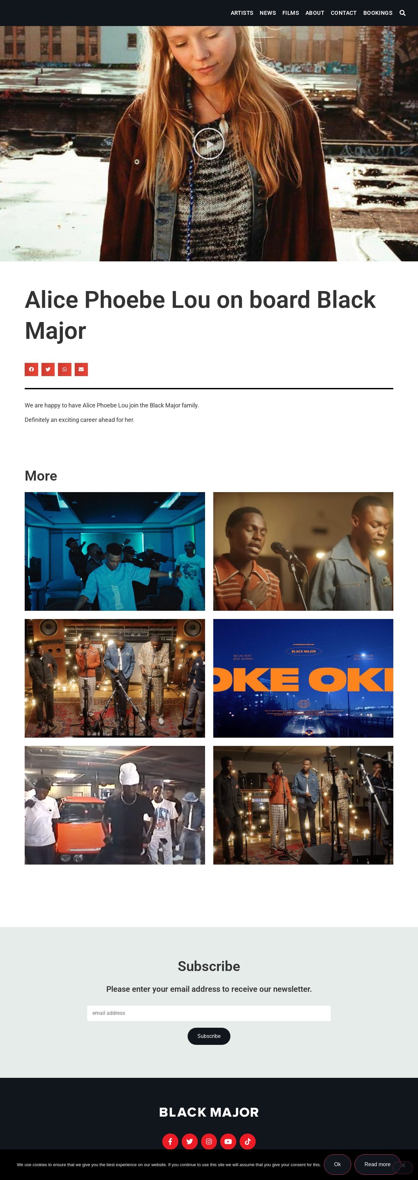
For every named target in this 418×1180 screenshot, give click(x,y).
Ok (337, 1164)
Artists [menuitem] (242, 13)
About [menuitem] (314, 13)
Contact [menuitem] (344, 13)
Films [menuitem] (290, 13)
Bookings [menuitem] (377, 13)
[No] (403, 1168)
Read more (378, 1164)
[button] (402, 13)
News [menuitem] (268, 13)
